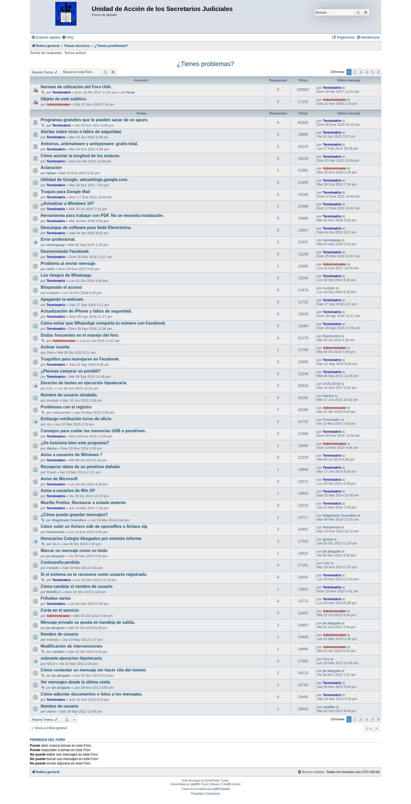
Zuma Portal (212, 780)
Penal (130, 92)
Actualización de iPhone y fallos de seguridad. (86, 311)
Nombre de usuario (59, 634)
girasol (328, 539)
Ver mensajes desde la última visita (75, 682)
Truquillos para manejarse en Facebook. (80, 359)
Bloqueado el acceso (61, 287)
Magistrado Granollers (69, 520)
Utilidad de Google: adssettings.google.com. (84, 179)
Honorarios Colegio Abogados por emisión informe (91, 538)
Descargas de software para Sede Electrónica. (86, 227)
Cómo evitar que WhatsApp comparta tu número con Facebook (103, 323)
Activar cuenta (55, 347)
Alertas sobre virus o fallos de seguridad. (81, 131)
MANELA (54, 592)
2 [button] (355, 72)
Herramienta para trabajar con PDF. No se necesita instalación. (102, 215)
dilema (52, 448)
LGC (326, 563)
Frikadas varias (56, 598)
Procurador (331, 420)
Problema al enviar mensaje (68, 263)
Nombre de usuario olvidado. (69, 395)
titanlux (328, 396)
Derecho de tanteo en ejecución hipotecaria (83, 383)
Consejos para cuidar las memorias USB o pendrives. (93, 431)
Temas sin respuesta (46, 53)
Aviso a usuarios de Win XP (68, 490)
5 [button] (373, 72)
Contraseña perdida (60, 562)
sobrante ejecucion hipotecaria (71, 658)
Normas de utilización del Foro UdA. (76, 87)
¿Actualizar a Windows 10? (67, 203)
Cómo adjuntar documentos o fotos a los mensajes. (92, 694)
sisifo (51, 269)
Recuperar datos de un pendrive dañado (80, 466)
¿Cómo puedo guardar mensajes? (74, 514)
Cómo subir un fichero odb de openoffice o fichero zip (94, 526)
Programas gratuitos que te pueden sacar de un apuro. (95, 120)
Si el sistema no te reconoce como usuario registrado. (94, 574)
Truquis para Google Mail (65, 191)
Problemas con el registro (66, 407)
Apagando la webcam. (62, 299)
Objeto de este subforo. (64, 99)
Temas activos (75, 53)
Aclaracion (51, 167)
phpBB (195, 784)
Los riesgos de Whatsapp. (66, 275)
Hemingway (56, 245)
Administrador (58, 104)
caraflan (58, 652)
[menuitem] (67, 37)
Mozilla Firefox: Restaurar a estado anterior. (84, 502)
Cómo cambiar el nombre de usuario (76, 586)
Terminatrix (61, 92)
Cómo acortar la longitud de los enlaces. (80, 156)
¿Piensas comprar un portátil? (71, 371)
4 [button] (366, 72)
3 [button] (361, 72)
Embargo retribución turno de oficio (76, 419)
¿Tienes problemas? (205, 63)
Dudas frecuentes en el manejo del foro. (80, 335)
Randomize (331, 336)
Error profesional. (58, 239)
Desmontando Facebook (65, 251)
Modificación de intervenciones (71, 646)
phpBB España (221, 788)
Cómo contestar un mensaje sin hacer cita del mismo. (94, 670)
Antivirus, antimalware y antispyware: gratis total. (89, 143)
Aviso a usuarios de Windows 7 (71, 454)
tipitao (51, 173)
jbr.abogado (56, 556)
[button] (378, 72)
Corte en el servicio (60, 610)
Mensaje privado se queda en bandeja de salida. (88, 622)
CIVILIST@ (331, 384)
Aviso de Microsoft (59, 479)
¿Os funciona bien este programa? (75, 443)
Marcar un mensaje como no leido (74, 550)
